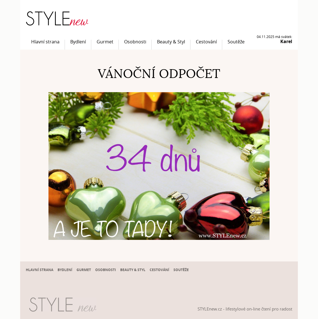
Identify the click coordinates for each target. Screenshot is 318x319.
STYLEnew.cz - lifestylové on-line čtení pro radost (245, 309)
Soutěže (236, 42)
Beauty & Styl (171, 42)
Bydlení (78, 42)
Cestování (206, 42)
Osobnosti (135, 42)
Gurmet (105, 42)
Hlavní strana (45, 42)
